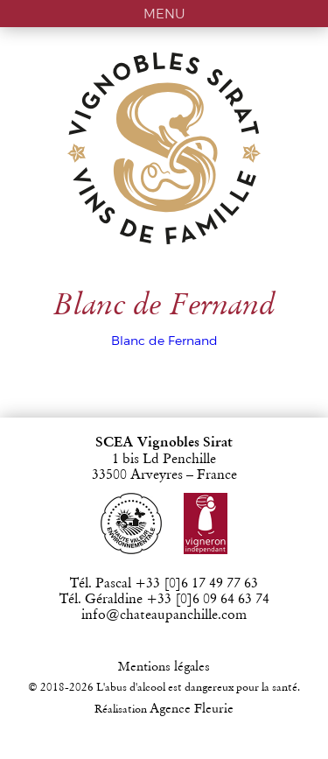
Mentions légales (164, 667)
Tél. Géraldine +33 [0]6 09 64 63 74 (164, 600)
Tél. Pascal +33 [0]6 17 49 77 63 (164, 584)
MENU (164, 13)
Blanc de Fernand (164, 340)
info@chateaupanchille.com (164, 615)
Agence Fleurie (192, 709)
